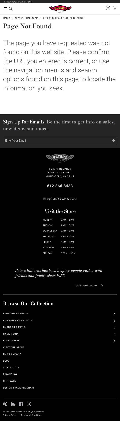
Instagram (29, 404)
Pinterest (5, 404)
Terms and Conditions (31, 415)
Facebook (21, 404)
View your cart (114, 7)
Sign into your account (108, 7)
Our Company (12, 354)
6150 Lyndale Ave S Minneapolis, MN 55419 (60, 172)
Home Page (60, 9)
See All (114, 314)
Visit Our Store (87, 285)
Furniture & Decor (15, 313)
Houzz (13, 404)
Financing (10, 374)
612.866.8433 (60, 186)
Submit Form (113, 140)
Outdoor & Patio (14, 327)
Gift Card (9, 381)
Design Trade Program (18, 387)
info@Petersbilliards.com (60, 199)
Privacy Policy (10, 415)
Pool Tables (11, 340)
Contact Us (11, 367)
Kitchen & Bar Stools (26, 18)
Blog (6, 360)
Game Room (10, 334)
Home (6, 18)
